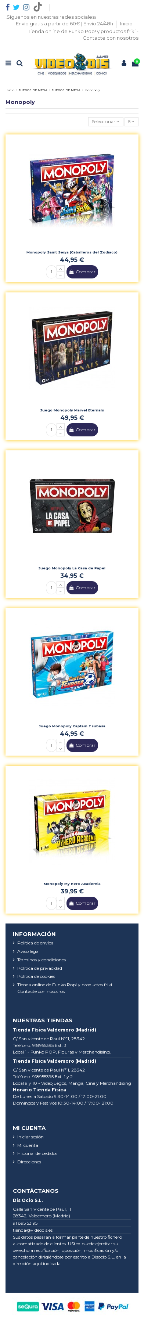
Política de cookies (36, 976)
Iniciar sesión (30, 1136)
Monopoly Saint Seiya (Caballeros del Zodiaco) (72, 252)
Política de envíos (35, 943)
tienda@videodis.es (33, 1230)
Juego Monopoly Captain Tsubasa (72, 726)
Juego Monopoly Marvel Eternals (72, 410)
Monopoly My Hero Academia (72, 884)
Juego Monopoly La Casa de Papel (72, 568)
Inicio (127, 23)
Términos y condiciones (41, 959)
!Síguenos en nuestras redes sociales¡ (51, 17)
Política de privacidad (39, 968)
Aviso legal (28, 951)
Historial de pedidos (37, 1153)
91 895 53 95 (25, 1223)
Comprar (82, 271)
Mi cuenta (27, 1145)
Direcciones (29, 1161)
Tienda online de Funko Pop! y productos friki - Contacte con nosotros (66, 988)
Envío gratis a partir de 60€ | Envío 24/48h (65, 23)
